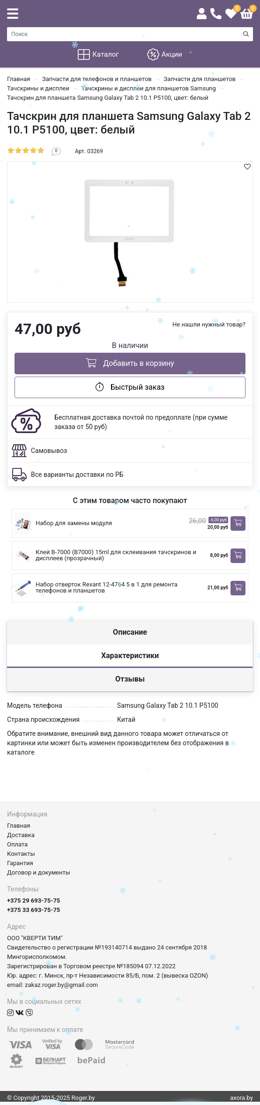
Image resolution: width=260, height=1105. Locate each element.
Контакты (21, 853)
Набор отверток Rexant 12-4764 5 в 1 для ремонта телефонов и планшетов (107, 587)
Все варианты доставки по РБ (77, 474)
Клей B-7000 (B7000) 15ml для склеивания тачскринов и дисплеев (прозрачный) (116, 555)
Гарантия (20, 863)
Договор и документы (38, 872)
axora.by (241, 1097)
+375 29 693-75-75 (33, 900)
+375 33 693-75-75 (33, 909)
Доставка (21, 834)
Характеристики (130, 655)
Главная (18, 825)
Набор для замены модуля (74, 523)
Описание (130, 632)
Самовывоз (49, 450)
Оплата (17, 844)
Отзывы (130, 679)
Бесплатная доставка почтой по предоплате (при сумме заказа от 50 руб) (141, 422)
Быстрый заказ (130, 387)
